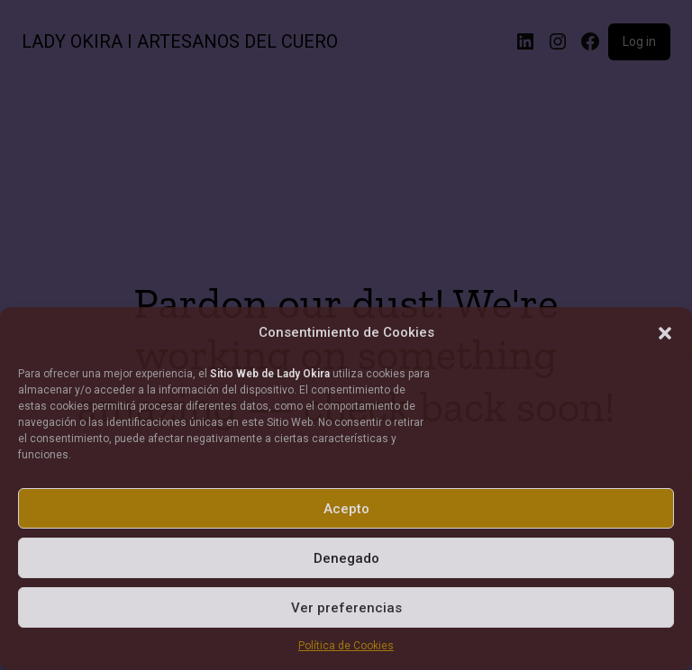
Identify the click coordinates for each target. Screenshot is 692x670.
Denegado (346, 558)
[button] (665, 333)
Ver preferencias (346, 608)
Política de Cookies (346, 645)
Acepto (346, 509)
